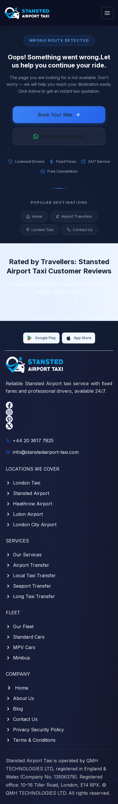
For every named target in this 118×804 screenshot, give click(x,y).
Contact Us (80, 231)
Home (34, 218)
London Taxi (40, 231)
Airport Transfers (74, 218)
